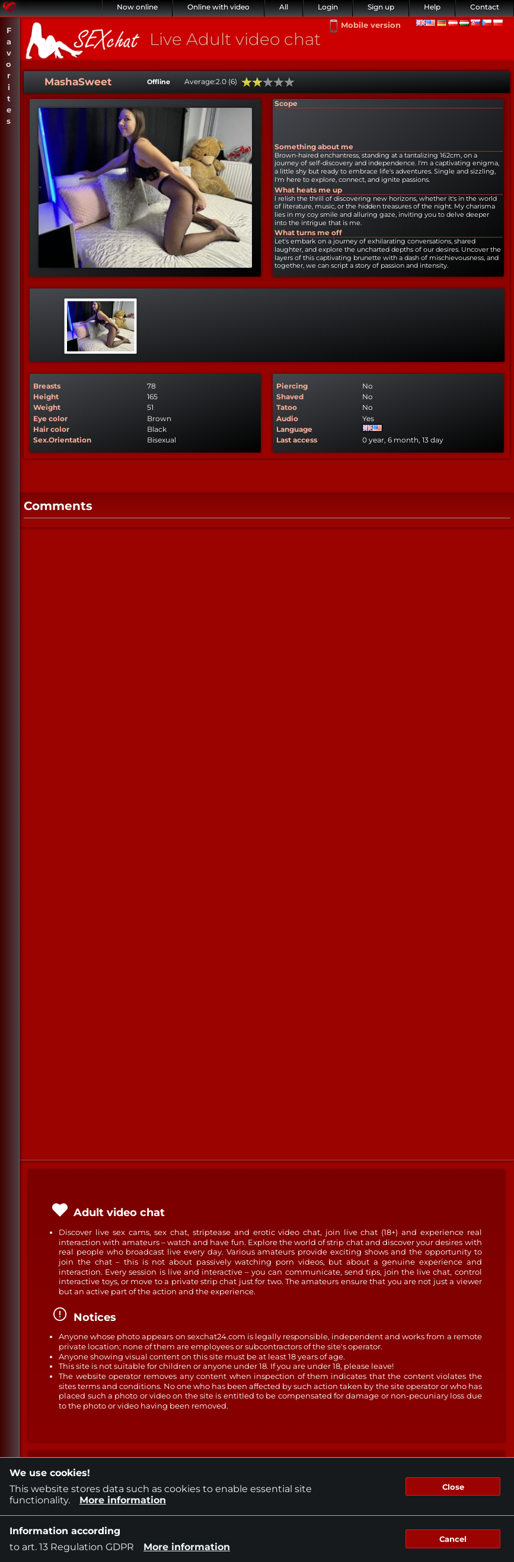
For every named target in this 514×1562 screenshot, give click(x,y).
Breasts (46, 385)
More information (122, 1500)
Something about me (313, 146)
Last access (296, 439)
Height (46, 396)
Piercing (292, 385)
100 (289, 82)
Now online (137, 6)
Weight (46, 407)
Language (294, 429)
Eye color (50, 418)
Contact (484, 6)
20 (247, 82)
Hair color (51, 429)
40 (257, 82)
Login (328, 6)
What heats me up (308, 189)
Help (432, 6)
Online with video (218, 6)
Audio (287, 418)
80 (279, 82)
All (283, 6)
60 (268, 82)
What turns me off (308, 232)
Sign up (381, 6)
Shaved (290, 396)
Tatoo (286, 407)
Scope (286, 103)
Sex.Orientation (62, 439)
